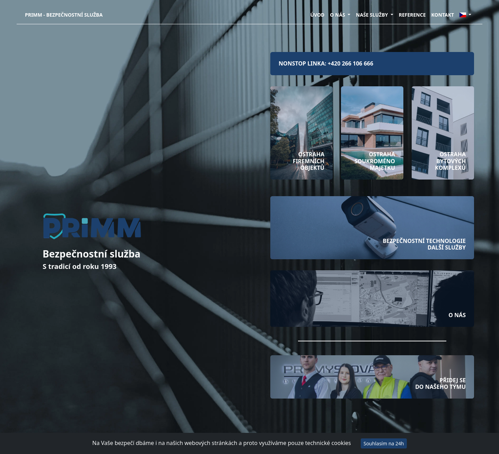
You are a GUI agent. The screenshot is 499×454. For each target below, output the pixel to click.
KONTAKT (442, 14)
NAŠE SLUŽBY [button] (372, 14)
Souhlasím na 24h (384, 443)
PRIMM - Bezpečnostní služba (64, 14)
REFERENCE (412, 14)
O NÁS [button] (338, 14)
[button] (465, 14)
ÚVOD (317, 14)
